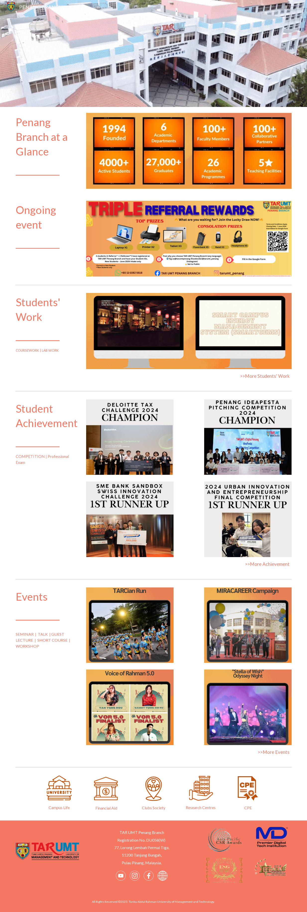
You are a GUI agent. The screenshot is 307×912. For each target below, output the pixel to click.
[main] (47, 146)
